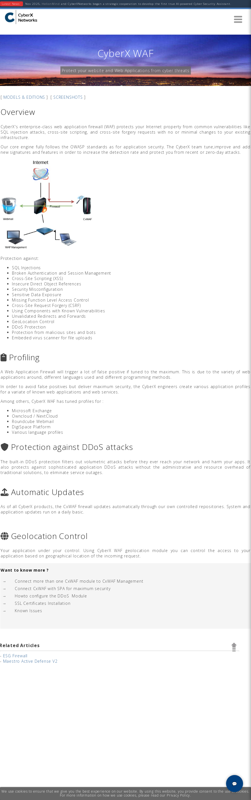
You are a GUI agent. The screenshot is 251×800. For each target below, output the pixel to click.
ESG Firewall (15, 655)
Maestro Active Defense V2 (30, 661)
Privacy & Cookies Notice (214, 796)
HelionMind (50, 4)
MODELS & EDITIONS (24, 97)
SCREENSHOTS (68, 97)
